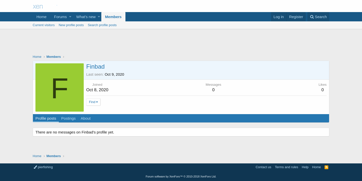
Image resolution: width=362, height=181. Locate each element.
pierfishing (43, 167)
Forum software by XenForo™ (181, 176)
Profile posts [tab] (45, 118)
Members (113, 17)
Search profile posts (102, 25)
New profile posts (71, 25)
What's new (86, 17)
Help (305, 167)
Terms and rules (286, 167)
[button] (70, 16)
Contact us (263, 167)
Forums (60, 17)
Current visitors (44, 25)
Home (41, 17)
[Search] (318, 16)
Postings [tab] (68, 118)
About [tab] (85, 118)
